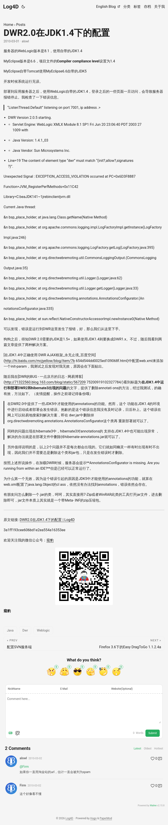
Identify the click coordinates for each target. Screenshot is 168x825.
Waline (153, 805)
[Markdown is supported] (11, 733)
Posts (20, 25)
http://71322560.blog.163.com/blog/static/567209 (45, 382)
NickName (14, 688)
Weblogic (43, 630)
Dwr (25, 630)
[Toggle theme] (23, 6)
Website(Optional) (122, 688)
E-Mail (64, 688)
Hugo (93, 818)
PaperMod (106, 818)
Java (10, 630)
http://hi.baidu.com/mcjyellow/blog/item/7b (40, 361)
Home (8, 25)
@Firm (24, 766)
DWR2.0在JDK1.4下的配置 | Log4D (47, 520)
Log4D (11, 7)
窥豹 (50, 540)
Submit (152, 733)
